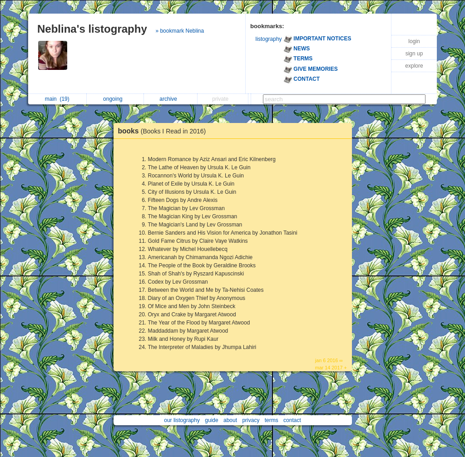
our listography (182, 420)
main (57, 99)
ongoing (115, 99)
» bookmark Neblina (179, 31)
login (414, 41)
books (164, 131)
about (230, 420)
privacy (250, 420)
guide (211, 420)
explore (414, 66)
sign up (414, 53)
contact (292, 420)
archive (170, 99)
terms (271, 420)
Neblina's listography (92, 29)
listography (269, 39)
